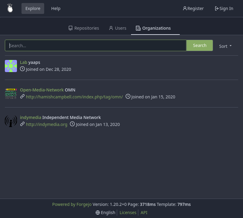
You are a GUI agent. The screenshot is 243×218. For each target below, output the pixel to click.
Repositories (83, 28)
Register (193, 8)
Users (117, 28)
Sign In (224, 8)
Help (56, 8)
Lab (23, 62)
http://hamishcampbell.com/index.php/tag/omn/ (74, 97)
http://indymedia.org (46, 124)
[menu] (226, 46)
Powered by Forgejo (71, 204)
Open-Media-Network (42, 90)
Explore (32, 8)
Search (199, 45)
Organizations (153, 28)
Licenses (128, 212)
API (144, 212)
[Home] (10, 8)
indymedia (30, 117)
